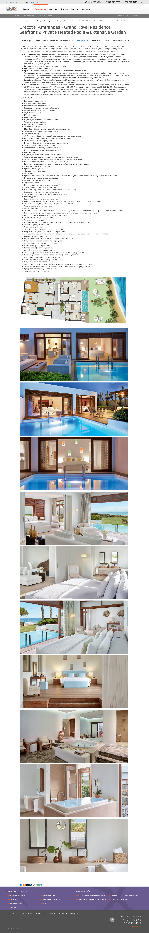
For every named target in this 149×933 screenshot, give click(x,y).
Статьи (13, 907)
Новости (64, 9)
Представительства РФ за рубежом (92, 899)
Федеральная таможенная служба (91, 895)
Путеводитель (40, 9)
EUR (32, 2)
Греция (40, 21)
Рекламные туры (49, 895)
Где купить (85, 9)
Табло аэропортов (17, 903)
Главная (16, 16)
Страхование (15, 899)
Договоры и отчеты (17, 895)
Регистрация (123, 16)
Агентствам (53, 9)
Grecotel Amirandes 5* (82, 40)
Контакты (74, 9)
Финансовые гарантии (51, 899)
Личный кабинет (45, 16)
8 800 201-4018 (130, 2)
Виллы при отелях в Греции (53, 21)
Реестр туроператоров (120, 899)
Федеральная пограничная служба (124, 895)
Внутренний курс (13, 2)
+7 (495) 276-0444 (93, 2)
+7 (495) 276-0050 (112, 2)
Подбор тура (29, 16)
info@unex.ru (136, 927)
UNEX (12, 9)
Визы (44, 903)
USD (24, 2)
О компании (27, 9)
